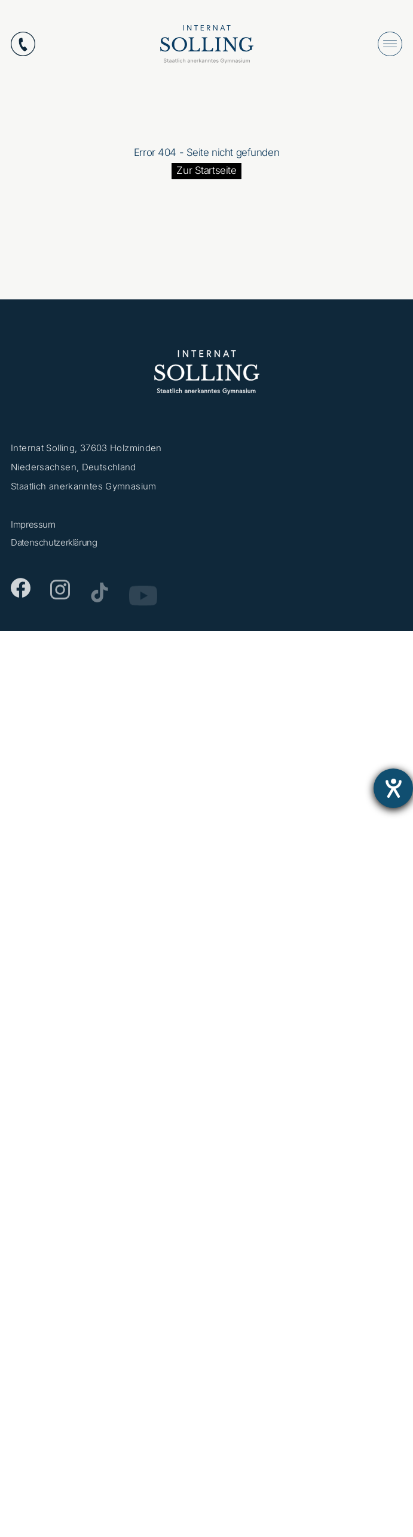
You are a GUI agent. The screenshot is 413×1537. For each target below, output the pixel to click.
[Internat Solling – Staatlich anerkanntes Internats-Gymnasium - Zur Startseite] (206, 47)
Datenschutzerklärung (54, 544)
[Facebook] (20, 592)
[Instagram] (60, 595)
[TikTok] (99, 597)
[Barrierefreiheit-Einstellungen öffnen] (393, 788)
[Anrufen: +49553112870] (23, 44)
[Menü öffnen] (390, 44)
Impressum (33, 526)
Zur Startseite (206, 170)
